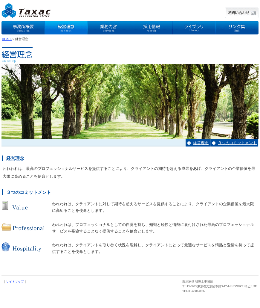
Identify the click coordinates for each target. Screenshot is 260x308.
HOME (7, 39)
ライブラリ (194, 27)
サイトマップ (15, 281)
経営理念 (201, 143)
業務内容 (108, 27)
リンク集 (237, 27)
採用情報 (151, 27)
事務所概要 (23, 27)
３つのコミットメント (237, 143)
